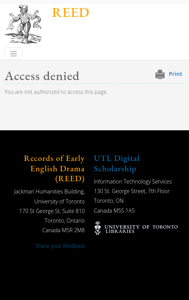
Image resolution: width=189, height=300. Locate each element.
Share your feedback (60, 245)
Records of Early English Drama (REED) (54, 168)
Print (175, 73)
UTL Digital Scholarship (117, 163)
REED (70, 12)
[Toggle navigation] (14, 54)
